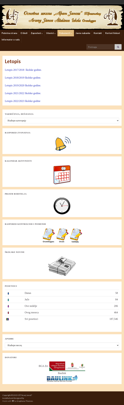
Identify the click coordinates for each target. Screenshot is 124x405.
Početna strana (9, 33)
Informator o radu (11, 39)
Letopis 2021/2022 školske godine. (23, 93)
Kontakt (98, 33)
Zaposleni (37, 33)
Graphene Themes (25, 401)
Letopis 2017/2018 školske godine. (23, 69)
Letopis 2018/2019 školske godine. (23, 77)
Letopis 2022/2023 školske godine (22, 101)
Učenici (51, 33)
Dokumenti (65, 33)
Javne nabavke (83, 33)
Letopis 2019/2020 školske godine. (23, 85)
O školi (24, 33)
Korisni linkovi (112, 33)
